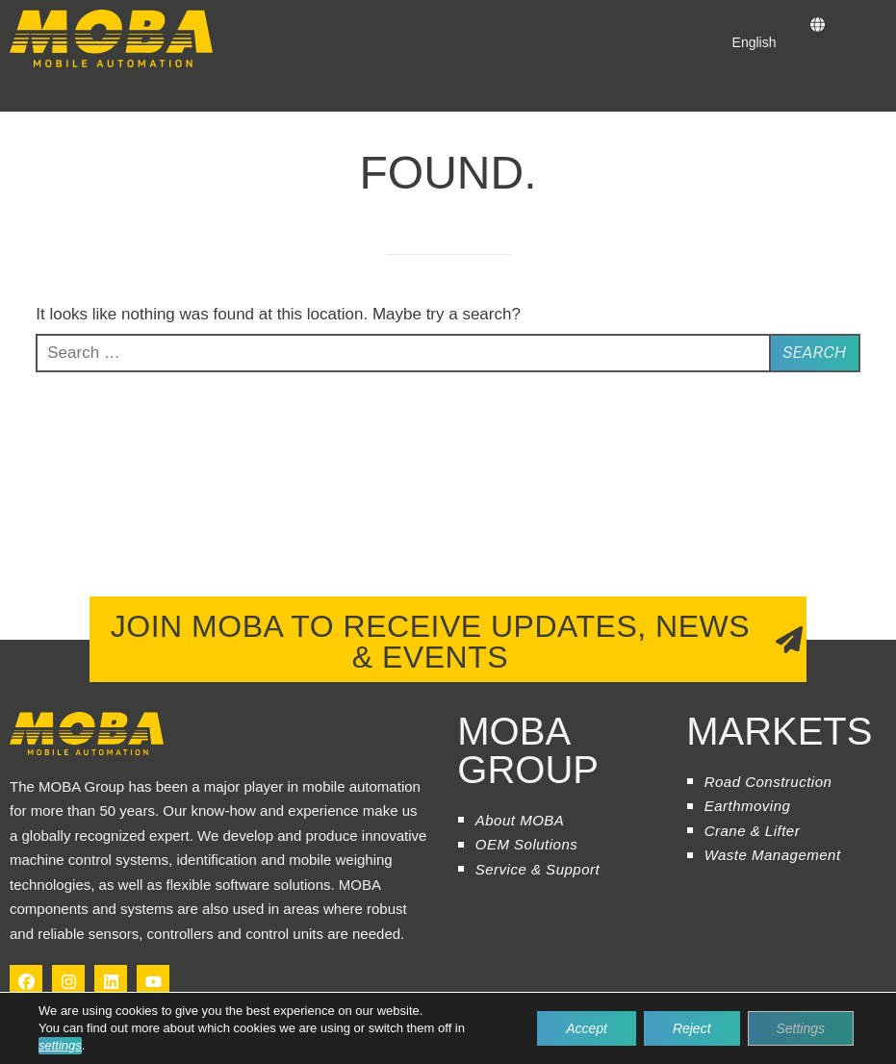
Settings (800, 1028)
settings (60, 1045)
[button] (17, 94)
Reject (692, 1028)
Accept (586, 1028)
